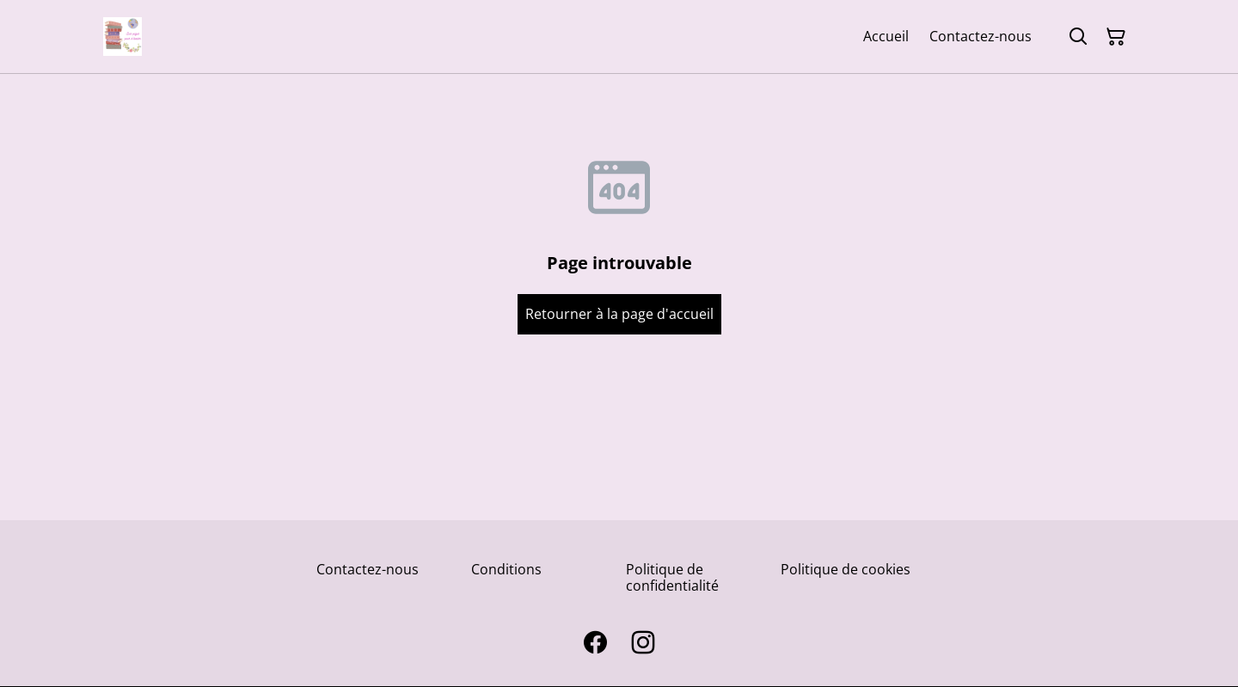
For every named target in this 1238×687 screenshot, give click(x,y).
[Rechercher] (1078, 37)
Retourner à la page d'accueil (619, 313)
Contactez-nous (367, 569)
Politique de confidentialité (672, 577)
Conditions (506, 569)
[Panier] (1116, 37)
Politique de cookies (845, 569)
